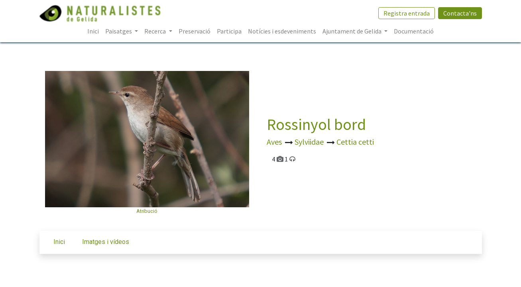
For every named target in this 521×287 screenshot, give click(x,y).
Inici (59, 242)
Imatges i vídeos (105, 242)
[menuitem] (93, 31)
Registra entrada (406, 13)
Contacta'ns (460, 13)
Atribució (146, 211)
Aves (275, 142)
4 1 (283, 159)
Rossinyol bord (316, 124)
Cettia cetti (355, 142)
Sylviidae (310, 142)
